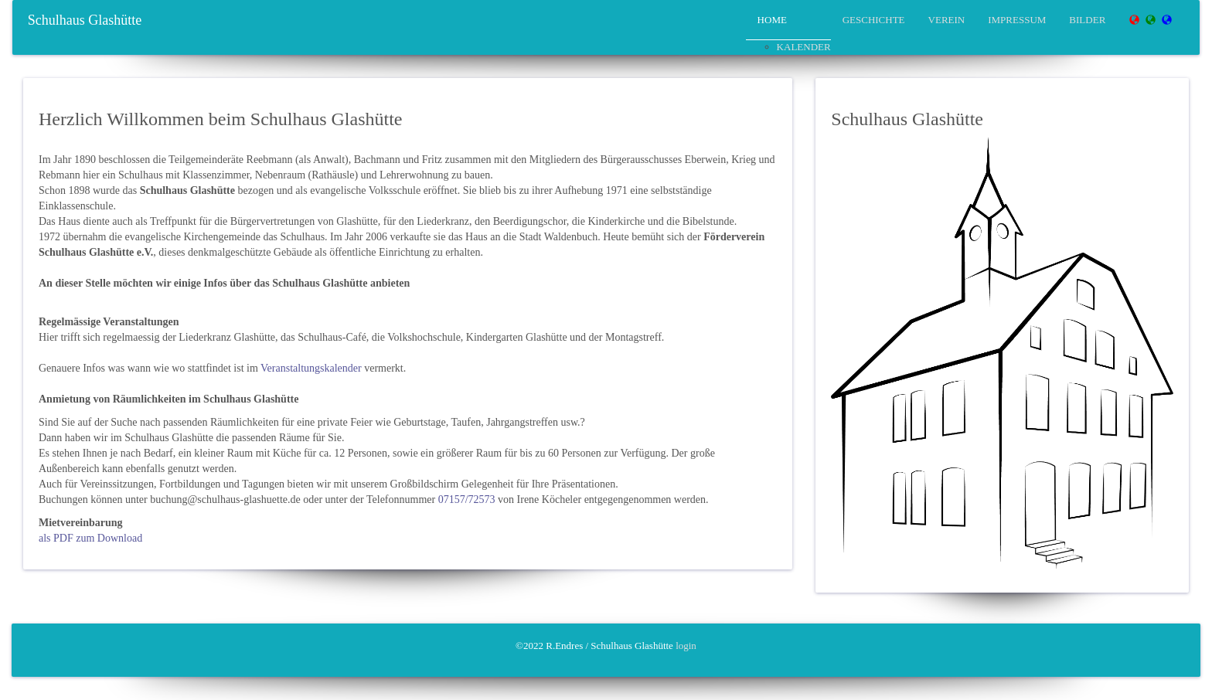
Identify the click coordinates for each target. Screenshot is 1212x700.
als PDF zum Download (90, 538)
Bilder (1087, 19)
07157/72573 (466, 499)
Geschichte (874, 19)
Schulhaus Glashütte (84, 20)
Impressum (1017, 19)
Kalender (804, 47)
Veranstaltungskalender (311, 368)
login (686, 645)
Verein (946, 19)
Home (772, 19)
